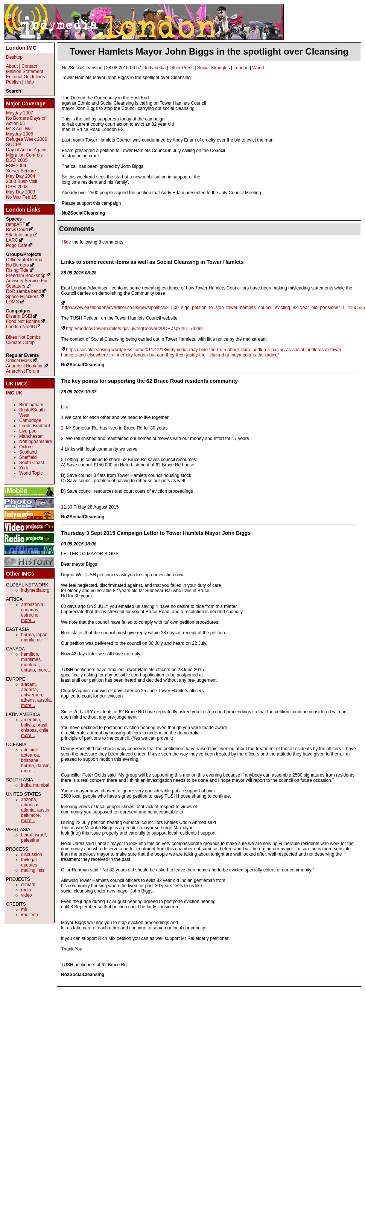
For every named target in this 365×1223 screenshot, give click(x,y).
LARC (12, 240)
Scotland (28, 452)
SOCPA (13, 144)
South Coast (31, 462)
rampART (15, 224)
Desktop (14, 57)
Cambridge (30, 420)
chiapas (28, 730)
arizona (28, 799)
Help (29, 82)
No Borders (17, 265)
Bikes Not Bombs (23, 337)
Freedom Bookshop (26, 275)
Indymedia (155, 67)
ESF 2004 (16, 165)
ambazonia (32, 604)
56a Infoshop (19, 235)
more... (28, 620)
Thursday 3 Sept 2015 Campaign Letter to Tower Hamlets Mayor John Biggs (156, 533)
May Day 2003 (20, 192)
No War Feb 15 (21, 197)
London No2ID (20, 326)
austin (43, 810)
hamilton (29, 654)
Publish (13, 82)
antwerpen (31, 695)
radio (26, 890)
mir (24, 909)
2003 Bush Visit (21, 181)
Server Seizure (21, 171)
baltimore (30, 815)
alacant (28, 684)
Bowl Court (17, 229)
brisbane (29, 760)
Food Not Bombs (23, 321)
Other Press (181, 67)
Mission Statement (24, 71)
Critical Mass (19, 360)
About (12, 66)
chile (44, 730)
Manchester (31, 436)
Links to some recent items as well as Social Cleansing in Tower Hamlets (152, 262)
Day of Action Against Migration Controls (27, 152)
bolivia (27, 725)
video (26, 895)
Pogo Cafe (16, 245)
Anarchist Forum (22, 371)
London (241, 67)
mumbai (41, 785)
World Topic (31, 473)
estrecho (29, 615)
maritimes (31, 659)
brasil (41, 725)
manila (27, 640)
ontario (28, 670)
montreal (30, 664)
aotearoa (30, 755)
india (25, 785)
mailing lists (32, 870)
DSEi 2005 (16, 160)
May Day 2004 (20, 176)
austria (44, 700)
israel (40, 835)
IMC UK (14, 393)
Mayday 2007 (19, 113)
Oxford (26, 446)
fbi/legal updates (29, 862)
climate (28, 884)
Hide (66, 242)
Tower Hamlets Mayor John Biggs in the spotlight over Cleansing (209, 51)
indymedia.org (35, 590)
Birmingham (31, 404)
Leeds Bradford (34, 425)
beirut (26, 835)
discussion (31, 854)
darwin (43, 765)
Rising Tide (18, 270)
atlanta (28, 810)
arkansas (30, 804)
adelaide (29, 749)
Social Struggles (213, 67)
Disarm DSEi (19, 316)
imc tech (29, 914)
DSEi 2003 (16, 186)
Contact (29, 66)
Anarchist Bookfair (24, 366)
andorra (28, 689)
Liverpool (28, 431)
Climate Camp (20, 342)
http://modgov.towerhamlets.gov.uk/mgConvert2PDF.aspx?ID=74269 (134, 328)
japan (41, 634)
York (23, 468)
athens (28, 700)
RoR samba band (23, 291)
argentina (30, 719)
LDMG (12, 302)
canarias (29, 609)
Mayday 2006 (19, 134)
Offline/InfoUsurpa (24, 259)
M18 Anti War (19, 128)
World (258, 67)
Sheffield (27, 457)
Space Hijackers (22, 296)
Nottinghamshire (35, 441)
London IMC (21, 48)
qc (39, 640)
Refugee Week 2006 (26, 139)
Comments (76, 229)
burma (27, 634)
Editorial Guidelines (25, 76)
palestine (30, 840)
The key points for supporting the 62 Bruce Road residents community (149, 381)
